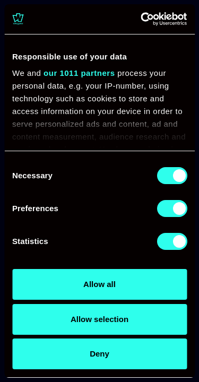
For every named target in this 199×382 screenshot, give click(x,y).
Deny (99, 353)
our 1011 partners (79, 72)
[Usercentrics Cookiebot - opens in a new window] (142, 19)
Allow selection (99, 319)
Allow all (99, 284)
